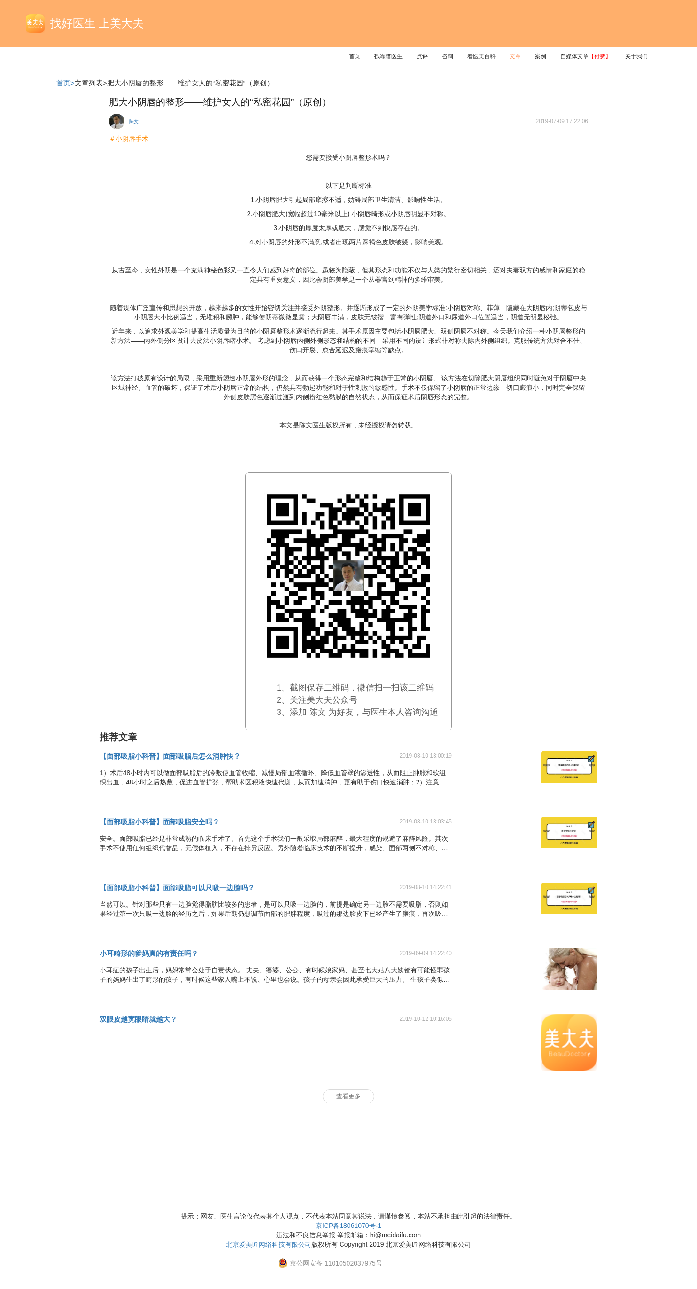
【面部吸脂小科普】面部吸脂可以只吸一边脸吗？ (177, 888)
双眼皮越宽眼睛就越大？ (138, 1019)
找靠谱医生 (388, 56)
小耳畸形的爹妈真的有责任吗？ (149, 953)
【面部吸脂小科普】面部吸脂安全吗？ (159, 822)
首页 (354, 56)
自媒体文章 (585, 56)
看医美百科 (481, 56)
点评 (422, 56)
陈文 (134, 121)
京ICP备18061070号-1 (348, 1225)
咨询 (447, 56)
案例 (540, 56)
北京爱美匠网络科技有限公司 (268, 1244)
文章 (515, 56)
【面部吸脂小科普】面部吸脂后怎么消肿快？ (170, 756)
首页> (65, 83)
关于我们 (636, 56)
